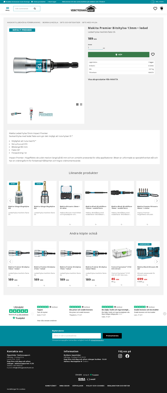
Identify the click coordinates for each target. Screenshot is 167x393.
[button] (155, 8)
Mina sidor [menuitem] (64, 386)
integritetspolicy (97, 340)
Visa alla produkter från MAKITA (103, 79)
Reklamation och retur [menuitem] (118, 386)
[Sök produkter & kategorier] (26, 8)
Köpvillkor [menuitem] (77, 386)
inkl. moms (160, 2)
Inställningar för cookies (16, 389)
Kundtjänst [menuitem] (50, 386)
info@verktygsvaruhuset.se (23, 368)
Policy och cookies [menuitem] (95, 386)
